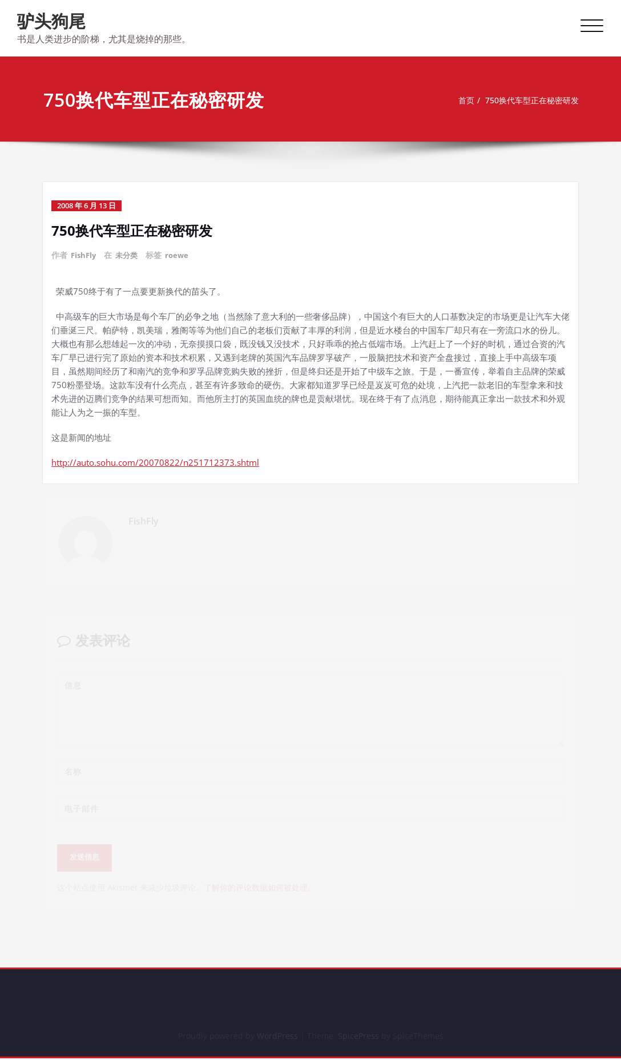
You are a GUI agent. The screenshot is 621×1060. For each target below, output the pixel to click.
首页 (457, 100)
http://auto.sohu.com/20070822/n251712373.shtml (155, 462)
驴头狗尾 (51, 21)
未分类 (130, 254)
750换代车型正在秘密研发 (528, 100)
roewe (181, 254)
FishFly (84, 254)
